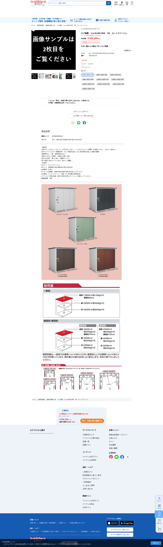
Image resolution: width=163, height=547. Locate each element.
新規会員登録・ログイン (118, 435)
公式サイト (87, 507)
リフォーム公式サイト (91, 500)
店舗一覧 (86, 441)
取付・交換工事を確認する (92, 421)
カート (159, 531)
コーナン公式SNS (89, 460)
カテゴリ (159, 508)
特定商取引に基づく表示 (92, 475)
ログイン (159, 501)
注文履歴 (112, 445)
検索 (159, 515)
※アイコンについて (86, 66)
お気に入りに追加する (74, 70)
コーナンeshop (88, 504)
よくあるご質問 (88, 485)
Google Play (127, 523)
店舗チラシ (62, 523)
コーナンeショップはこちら (120, 529)
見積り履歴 (113, 448)
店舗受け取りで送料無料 (47, 523)
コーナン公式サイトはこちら (120, 534)
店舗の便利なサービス (77, 523)
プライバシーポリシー (91, 479)
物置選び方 (127, 50)
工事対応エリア (88, 435)
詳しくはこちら (64, 416)
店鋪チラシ (87, 445)
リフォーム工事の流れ (91, 438)
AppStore (112, 523)
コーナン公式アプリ (90, 457)
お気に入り (159, 523)
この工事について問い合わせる (83, 116)
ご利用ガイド (88, 472)
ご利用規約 (87, 482)
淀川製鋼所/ (90, 29)
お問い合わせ (88, 489)
